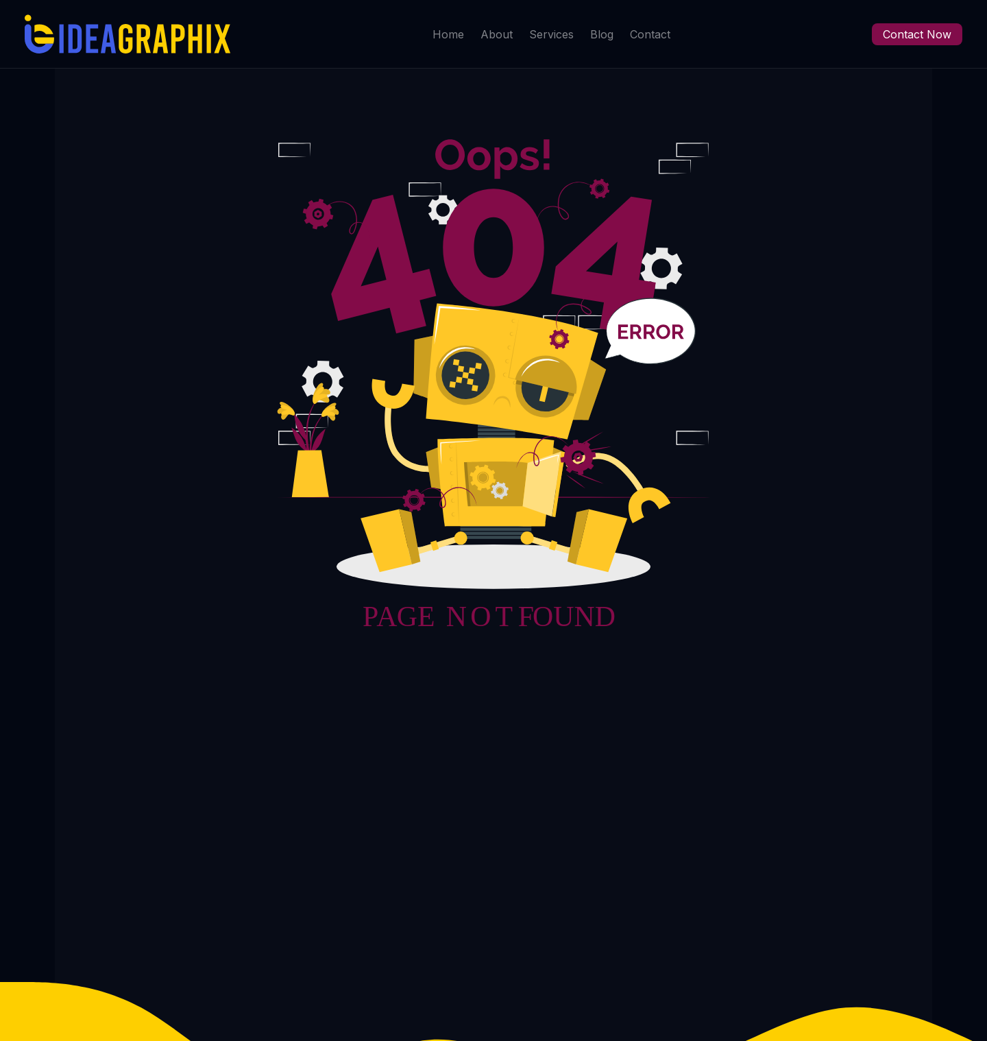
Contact (650, 34)
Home (448, 34)
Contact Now (917, 34)
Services (551, 34)
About (496, 34)
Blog (601, 34)
